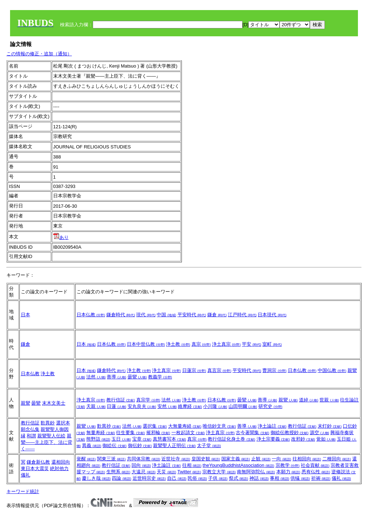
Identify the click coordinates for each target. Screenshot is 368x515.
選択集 (155, 426)
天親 (96, 406)
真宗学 (148, 400)
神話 (259, 478)
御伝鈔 (140, 445)
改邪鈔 (303, 439)
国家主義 (235, 458)
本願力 (288, 471)
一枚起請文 (188, 432)
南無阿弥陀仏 (256, 471)
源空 (319, 432)
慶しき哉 (96, 478)
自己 (177, 478)
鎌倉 (217, 314)
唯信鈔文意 (219, 426)
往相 (192, 465)
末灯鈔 (330, 426)
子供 (217, 478)
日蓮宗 (194, 370)
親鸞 (25, 403)
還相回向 (60, 462)
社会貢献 (315, 465)
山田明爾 (243, 406)
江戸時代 (242, 314)
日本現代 (272, 314)
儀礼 (25, 475)
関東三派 (111, 458)
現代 (146, 314)
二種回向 (336, 458)
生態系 (118, 471)
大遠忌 (144, 471)
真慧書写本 (169, 439)
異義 (91, 445)
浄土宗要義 (273, 439)
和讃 (31, 435)
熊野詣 (98, 439)
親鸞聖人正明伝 (174, 445)
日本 (25, 314)
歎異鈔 (48, 423)
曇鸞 (137, 377)
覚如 (326, 439)
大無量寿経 (185, 426)
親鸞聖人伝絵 (51, 435)
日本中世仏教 (146, 344)
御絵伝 (114, 445)
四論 (121, 478)
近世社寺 (175, 458)
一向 (281, 458)
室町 (272, 344)
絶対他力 (59, 468)
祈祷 (321, 478)
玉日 (121, 439)
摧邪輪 (158, 432)
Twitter (189, 471)
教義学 (160, 377)
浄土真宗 (226, 344)
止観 (261, 458)
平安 (251, 344)
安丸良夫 (142, 406)
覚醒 (86, 458)
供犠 (300, 478)
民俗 (197, 478)
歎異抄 (109, 426)
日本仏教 (91, 314)
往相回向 (307, 458)
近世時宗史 (149, 478)
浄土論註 (272, 426)
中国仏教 (332, 370)
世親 (329, 400)
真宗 (201, 344)
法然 (96, 377)
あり (61, 237)
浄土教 (178, 344)
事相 (279, 478)
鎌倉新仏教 (38, 462)
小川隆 (215, 406)
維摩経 (190, 406)
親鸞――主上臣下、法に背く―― (46, 442)
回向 (141, 465)
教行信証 (120, 400)
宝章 (142, 439)
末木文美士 (53, 403)
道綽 (308, 400)
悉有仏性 (316, 471)
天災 (166, 471)
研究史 (270, 406)
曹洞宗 (274, 370)
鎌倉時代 (120, 314)
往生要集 (130, 432)
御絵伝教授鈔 (290, 432)
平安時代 (192, 314)
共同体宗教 (143, 458)
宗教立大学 (219, 471)
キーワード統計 (22, 491)
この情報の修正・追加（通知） (39, 53)
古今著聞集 (252, 432)
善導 (116, 377)
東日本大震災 (35, 468)
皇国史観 (206, 458)
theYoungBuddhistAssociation (238, 465)
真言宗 (219, 370)
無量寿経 (100, 432)
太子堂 (209, 445)
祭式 (238, 478)
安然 (167, 406)
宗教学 (288, 465)
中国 (166, 314)
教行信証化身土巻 (231, 439)
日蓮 (116, 406)
